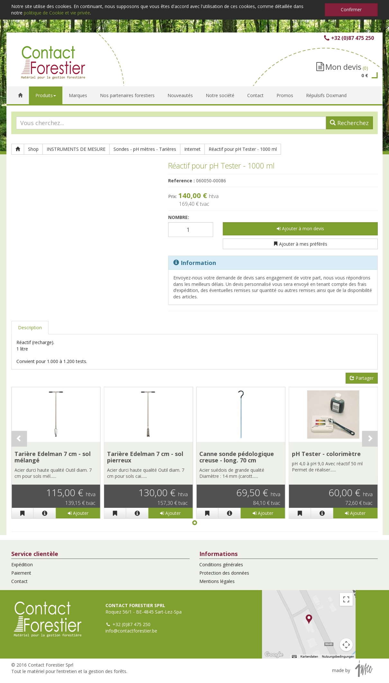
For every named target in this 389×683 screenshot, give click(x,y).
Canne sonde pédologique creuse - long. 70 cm (236, 457)
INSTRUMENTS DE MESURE (76, 149)
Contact (19, 581)
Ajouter (78, 513)
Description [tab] (30, 327)
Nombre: (178, 217)
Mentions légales (217, 581)
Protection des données (224, 573)
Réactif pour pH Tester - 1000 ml (243, 149)
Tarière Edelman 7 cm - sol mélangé (52, 457)
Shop (33, 149)
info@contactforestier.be (131, 631)
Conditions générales (221, 564)
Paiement (21, 573)
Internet (192, 149)
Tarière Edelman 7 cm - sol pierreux (145, 457)
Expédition (22, 564)
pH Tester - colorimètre (326, 454)
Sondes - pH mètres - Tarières (144, 149)
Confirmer (351, 9)
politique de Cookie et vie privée (57, 13)
